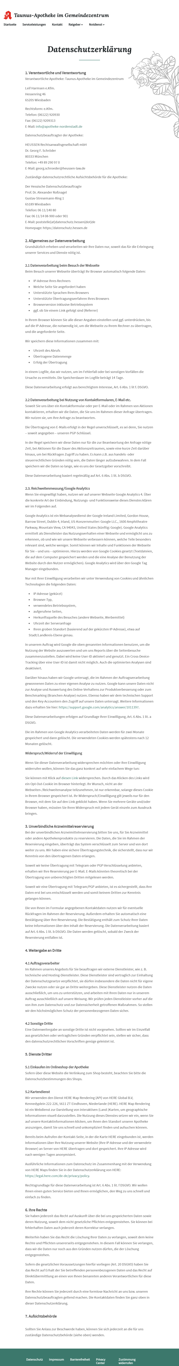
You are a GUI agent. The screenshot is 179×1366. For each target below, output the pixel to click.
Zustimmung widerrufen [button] (127, 1361)
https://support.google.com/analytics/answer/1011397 (99, 707)
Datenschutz (34, 1360)
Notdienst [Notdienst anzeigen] (97, 25)
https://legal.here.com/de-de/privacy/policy (57, 1176)
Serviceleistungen (34, 25)
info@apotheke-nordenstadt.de (59, 126)
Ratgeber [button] (76, 25)
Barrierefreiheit (80, 1360)
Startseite (9, 25)
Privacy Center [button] (100, 1361)
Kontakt (57, 25)
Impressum (56, 1360)
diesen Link (69, 778)
